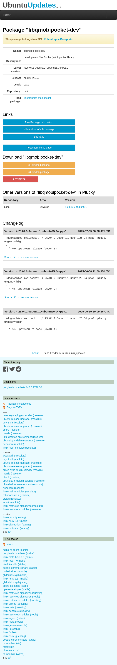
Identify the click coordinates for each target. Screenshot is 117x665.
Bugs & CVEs (14, 407)
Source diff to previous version (21, 257)
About (35, 353)
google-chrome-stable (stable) (19, 639)
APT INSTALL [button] (20, 179)
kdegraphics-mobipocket (37, 97)
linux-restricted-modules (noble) (20, 614)
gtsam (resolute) (12, 498)
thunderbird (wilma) (13, 654)
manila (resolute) (12, 433)
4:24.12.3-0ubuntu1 (76, 206)
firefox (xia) (9, 646)
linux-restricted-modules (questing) (22, 600)
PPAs (10, 544)
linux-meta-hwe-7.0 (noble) (18, 557)
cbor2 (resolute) (11, 429)
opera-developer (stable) (16, 589)
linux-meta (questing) (14, 607)
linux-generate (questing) (17, 611)
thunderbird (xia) (12, 643)
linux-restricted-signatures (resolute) (23, 505)
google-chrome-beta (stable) (18, 553)
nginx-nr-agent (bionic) (15, 549)
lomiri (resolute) (11, 502)
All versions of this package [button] (39, 129)
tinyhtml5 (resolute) (13, 422)
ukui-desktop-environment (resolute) (23, 436)
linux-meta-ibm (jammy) (16, 528)
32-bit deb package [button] (39, 164)
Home (7, 15)
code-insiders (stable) (15, 571)
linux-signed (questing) (15, 603)
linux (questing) (11, 628)
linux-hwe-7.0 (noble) (14, 560)
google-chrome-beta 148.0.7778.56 (22, 387)
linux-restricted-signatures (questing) (23, 593)
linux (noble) (9, 632)
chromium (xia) (11, 650)
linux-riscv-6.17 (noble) (15, 521)
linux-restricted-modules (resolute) (22, 509)
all (9, 531)
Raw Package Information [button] (39, 122)
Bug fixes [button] (39, 136)
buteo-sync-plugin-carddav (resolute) (23, 415)
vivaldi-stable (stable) (14, 564)
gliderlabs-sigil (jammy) (15, 582)
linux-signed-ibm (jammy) (17, 524)
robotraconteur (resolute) (16, 495)
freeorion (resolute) (13, 444)
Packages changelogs (19, 403)
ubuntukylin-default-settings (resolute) (23, 440)
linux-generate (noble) (15, 625)
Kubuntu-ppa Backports (58, 39)
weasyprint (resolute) (14, 455)
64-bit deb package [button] (39, 172)
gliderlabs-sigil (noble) (15, 575)
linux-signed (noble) (14, 618)
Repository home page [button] (39, 147)
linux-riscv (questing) (14, 517)
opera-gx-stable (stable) (16, 585)
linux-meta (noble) (13, 621)
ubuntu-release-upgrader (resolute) (22, 419)
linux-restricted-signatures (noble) (21, 596)
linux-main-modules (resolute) (19, 447)
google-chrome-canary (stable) (20, 567)
